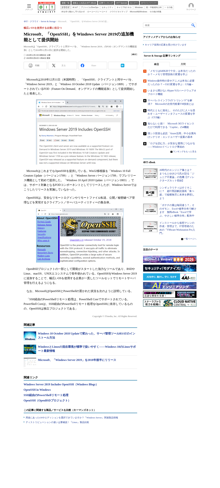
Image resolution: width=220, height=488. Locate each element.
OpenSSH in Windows (37, 389)
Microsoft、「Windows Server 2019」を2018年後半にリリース (77, 359)
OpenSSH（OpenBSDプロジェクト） (47, 400)
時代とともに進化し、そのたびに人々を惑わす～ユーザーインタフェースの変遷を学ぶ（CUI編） (171, 114)
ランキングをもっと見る (184, 151)
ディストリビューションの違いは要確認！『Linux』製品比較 (57, 422)
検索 (193, 25)
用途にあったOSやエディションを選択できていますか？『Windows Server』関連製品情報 (72, 417)
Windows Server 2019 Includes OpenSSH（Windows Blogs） (61, 384)
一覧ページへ (190, 239)
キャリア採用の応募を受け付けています (166, 44)
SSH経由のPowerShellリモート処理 (46, 395)
